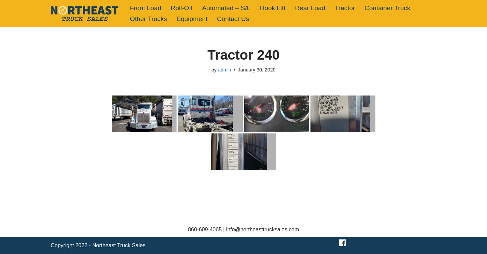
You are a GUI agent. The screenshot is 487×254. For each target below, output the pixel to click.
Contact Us (233, 18)
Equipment (192, 18)
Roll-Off (182, 8)
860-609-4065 (205, 229)
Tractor (345, 8)
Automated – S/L (226, 8)
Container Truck (387, 8)
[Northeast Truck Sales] (84, 13)
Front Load (145, 8)
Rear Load (310, 8)
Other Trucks (148, 18)
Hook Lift (272, 8)
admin (224, 69)
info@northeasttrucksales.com (262, 229)
